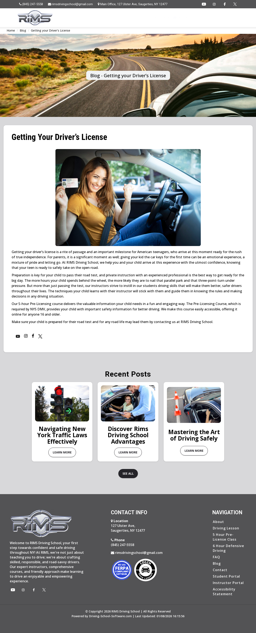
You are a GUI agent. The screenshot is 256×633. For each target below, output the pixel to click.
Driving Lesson (226, 528)
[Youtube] (204, 4)
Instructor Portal (228, 582)
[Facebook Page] (225, 4)
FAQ (186, 17)
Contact (213, 17)
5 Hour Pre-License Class (224, 536)
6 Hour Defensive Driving (228, 548)
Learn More (62, 452)
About (151, 17)
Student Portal (226, 576)
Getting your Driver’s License (50, 30)
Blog (198, 17)
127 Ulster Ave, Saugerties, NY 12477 (128, 525)
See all (128, 473)
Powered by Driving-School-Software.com (102, 616)
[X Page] (44, 590)
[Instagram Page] (214, 4)
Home (136, 17)
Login (231, 17)
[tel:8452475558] (31, 4)
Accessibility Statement (224, 591)
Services (169, 17)
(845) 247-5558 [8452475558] (122, 542)
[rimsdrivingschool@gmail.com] (70, 4)
